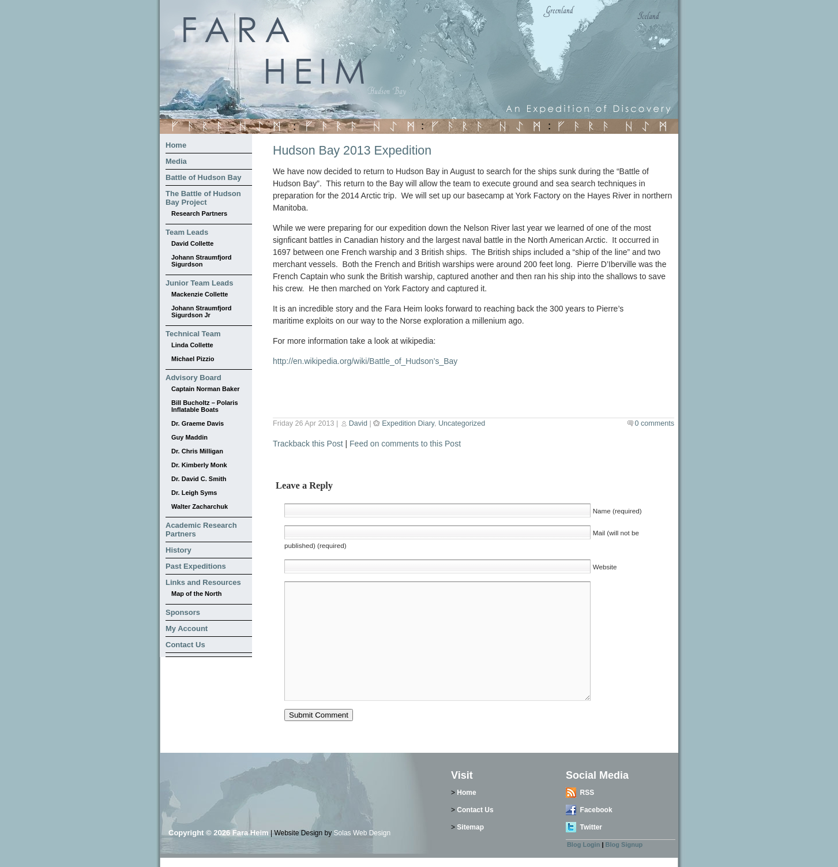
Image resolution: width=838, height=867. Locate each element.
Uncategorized (461, 423)
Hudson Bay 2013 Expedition (352, 150)
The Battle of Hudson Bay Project (203, 198)
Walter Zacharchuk (199, 506)
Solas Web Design (362, 833)
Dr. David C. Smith (198, 478)
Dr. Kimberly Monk (199, 464)
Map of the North (196, 593)
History (178, 550)
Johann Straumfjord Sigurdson (201, 261)
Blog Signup (624, 844)
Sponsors (183, 612)
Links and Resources (203, 582)
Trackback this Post (308, 443)
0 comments (654, 423)
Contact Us (185, 644)
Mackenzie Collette (199, 294)
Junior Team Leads (200, 283)
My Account (187, 628)
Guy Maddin (189, 437)
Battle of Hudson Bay (203, 177)
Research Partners (199, 213)
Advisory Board (193, 377)
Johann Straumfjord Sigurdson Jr (201, 311)
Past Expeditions (196, 566)
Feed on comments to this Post (405, 443)
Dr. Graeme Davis (197, 423)
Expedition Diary (408, 423)
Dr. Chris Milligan (197, 451)
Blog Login (583, 844)
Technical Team (193, 333)
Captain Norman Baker (205, 388)
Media (176, 161)
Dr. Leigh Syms (194, 492)
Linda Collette (192, 344)
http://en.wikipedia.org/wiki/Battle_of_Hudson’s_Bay (365, 361)
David (358, 423)
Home (176, 145)
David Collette (192, 243)
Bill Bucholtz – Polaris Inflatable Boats (204, 406)
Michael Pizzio (193, 358)
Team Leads (187, 232)
